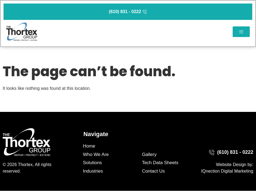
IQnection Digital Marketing (227, 171)
